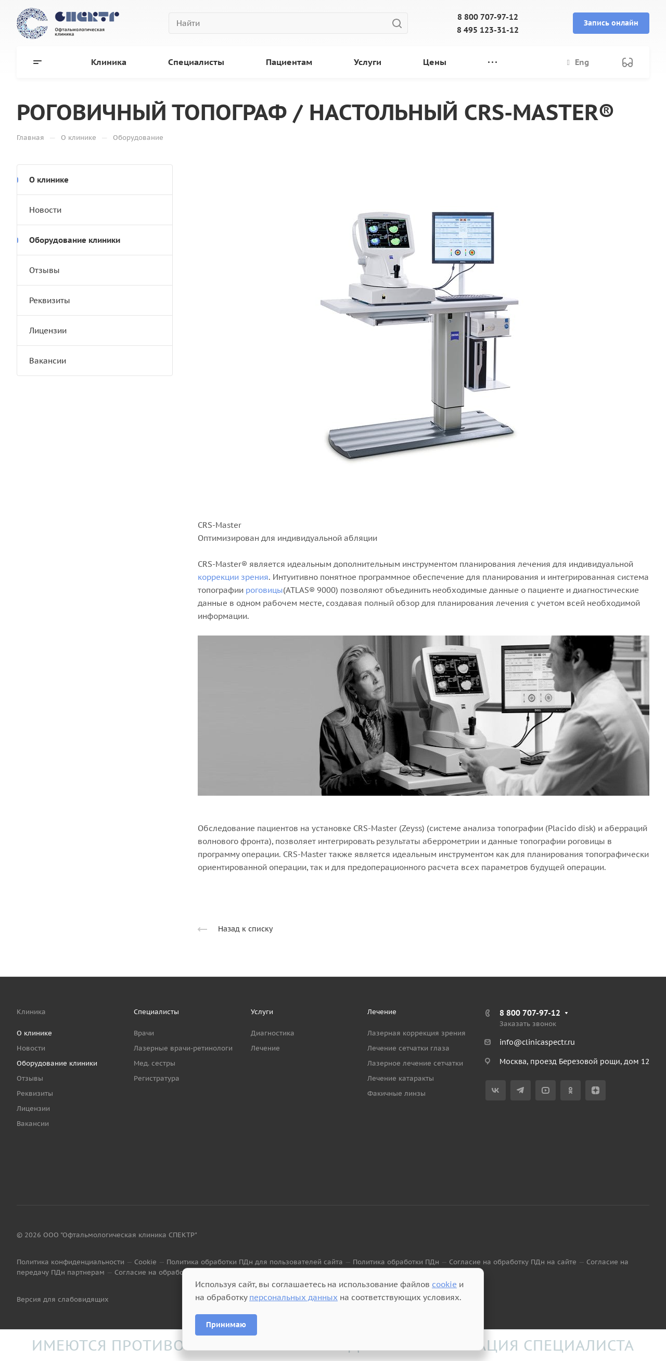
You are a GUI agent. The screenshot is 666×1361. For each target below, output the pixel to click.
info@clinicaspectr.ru (537, 1042)
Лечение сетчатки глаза (408, 1048)
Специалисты (156, 1011)
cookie (444, 1284)
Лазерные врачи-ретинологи (183, 1048)
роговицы (264, 590)
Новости (45, 210)
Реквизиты (49, 300)
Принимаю (226, 1324)
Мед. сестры (154, 1063)
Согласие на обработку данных (168, 1272)
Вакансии (47, 361)
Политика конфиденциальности (70, 1262)
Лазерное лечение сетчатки (415, 1063)
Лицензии (48, 330)
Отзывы (44, 270)
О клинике (49, 180)
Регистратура (157, 1078)
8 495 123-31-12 (488, 30)
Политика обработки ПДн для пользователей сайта (254, 1262)
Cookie (145, 1262)
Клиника (31, 1011)
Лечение (265, 1048)
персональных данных (293, 1297)
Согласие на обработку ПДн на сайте (513, 1262)
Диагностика (272, 1033)
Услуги (262, 1011)
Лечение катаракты (400, 1078)
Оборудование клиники (74, 240)
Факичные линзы (396, 1093)
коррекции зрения (233, 577)
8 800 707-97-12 (487, 17)
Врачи (144, 1033)
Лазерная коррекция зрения (416, 1033)
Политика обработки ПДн (396, 1262)
